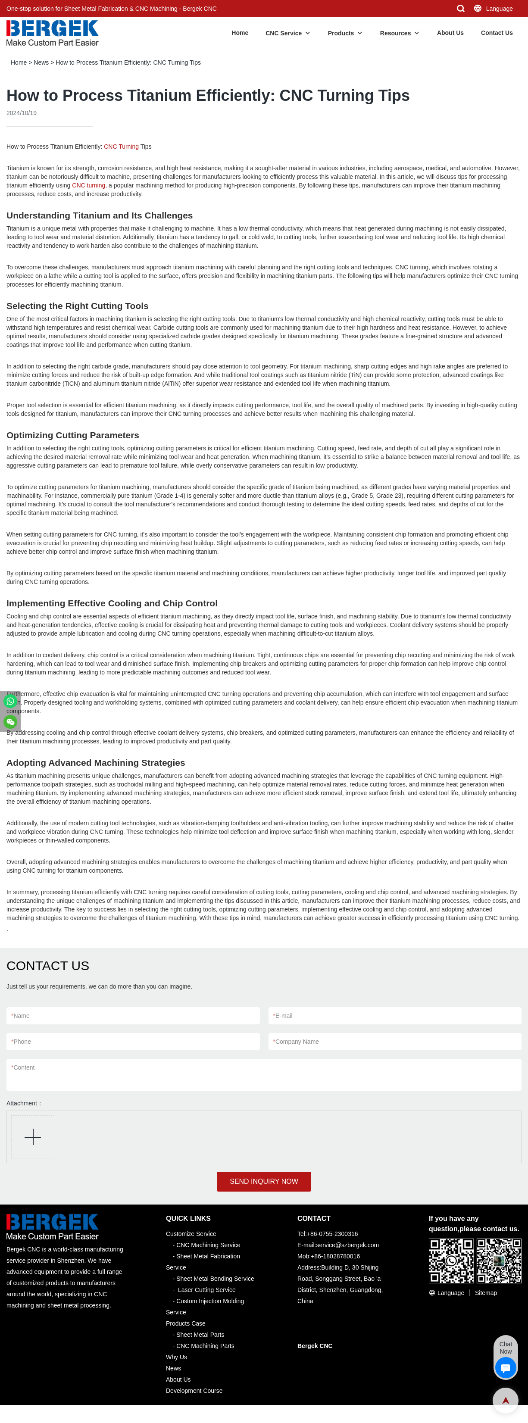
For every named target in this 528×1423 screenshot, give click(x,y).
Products (341, 33)
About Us (450, 32)
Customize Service (191, 1233)
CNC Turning (121, 146)
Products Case (186, 1323)
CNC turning (88, 185)
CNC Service (284, 33)
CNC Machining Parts (205, 1345)
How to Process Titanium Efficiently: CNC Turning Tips (128, 62)
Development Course (194, 1390)
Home (239, 32)
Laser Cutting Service (207, 1289)
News (41, 62)
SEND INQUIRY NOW (264, 1181)
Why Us (176, 1357)
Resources (395, 33)
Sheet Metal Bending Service (215, 1278)
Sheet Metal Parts (200, 1334)
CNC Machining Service (208, 1245)
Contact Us (497, 32)
